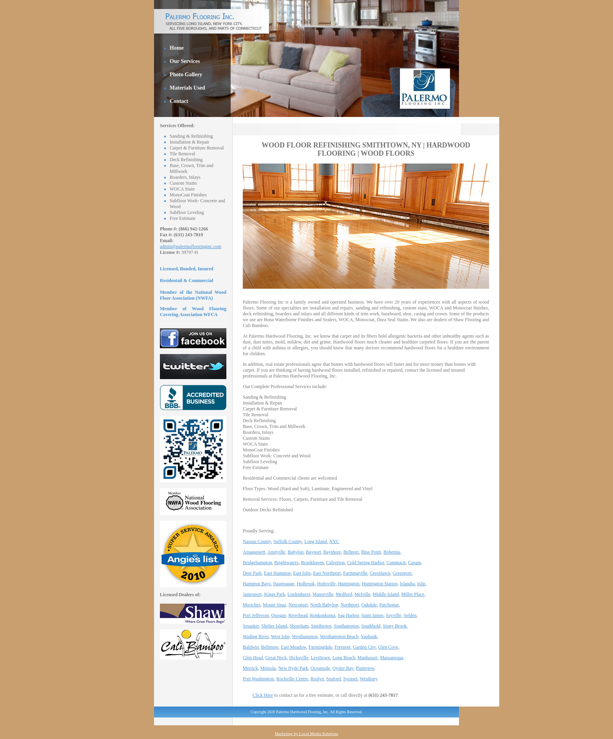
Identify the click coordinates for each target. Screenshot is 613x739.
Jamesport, (253, 594)
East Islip (302, 573)
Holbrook (306, 583)
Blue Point (371, 552)
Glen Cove (388, 647)
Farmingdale (320, 647)
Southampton (346, 626)
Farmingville (355, 573)
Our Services (185, 61)
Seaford (333, 678)
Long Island (316, 541)
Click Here (263, 695)
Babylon (296, 552)
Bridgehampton (257, 562)
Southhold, (371, 626)
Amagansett (254, 552)
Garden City (364, 647)
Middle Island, (386, 594)
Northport (350, 605)
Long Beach (343, 657)
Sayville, (394, 615)
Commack (396, 562)
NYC (334, 541)
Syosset (350, 678)
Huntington (349, 583)
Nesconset (298, 605)
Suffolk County (287, 541)
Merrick (250, 668)
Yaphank (369, 636)
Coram (414, 562)
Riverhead (298, 615)
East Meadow (293, 647)
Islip (421, 583)
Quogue (278, 615)
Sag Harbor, (349, 615)
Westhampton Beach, (340, 636)
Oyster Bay (342, 668)
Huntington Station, (380, 583)
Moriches (251, 605)
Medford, (344, 594)
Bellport (350, 552)
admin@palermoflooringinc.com (190, 246)
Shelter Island (274, 626)
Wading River (256, 636)
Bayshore (332, 552)
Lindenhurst (298, 594)
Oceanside (320, 668)
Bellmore (270, 647)
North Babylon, (324, 605)
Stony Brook (395, 626)
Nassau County (257, 541)
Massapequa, (392, 657)
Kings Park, (275, 594)
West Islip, (281, 636)
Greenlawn (380, 573)
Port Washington (258, 678)
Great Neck (276, 657)
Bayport (313, 552)
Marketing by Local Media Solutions (307, 733)
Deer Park (252, 573)
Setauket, (251, 626)
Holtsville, (327, 583)
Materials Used (187, 88)
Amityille (276, 552)
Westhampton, (305, 636)
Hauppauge (284, 583)
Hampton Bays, (257, 583)
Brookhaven (312, 562)
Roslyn (317, 678)
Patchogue (389, 605)
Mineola (268, 668)
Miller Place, (413, 594)
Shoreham (299, 626)
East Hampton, (278, 573)
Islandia (407, 583)
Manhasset (368, 657)
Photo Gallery (186, 74)
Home (177, 48)
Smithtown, (322, 626)
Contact (179, 101)
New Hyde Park (293, 668)
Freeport (343, 647)
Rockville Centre (292, 678)
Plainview (365, 668)
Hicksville (298, 657)
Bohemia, (392, 552)
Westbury (369, 678)
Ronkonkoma (322, 615)
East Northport (327, 573)
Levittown (320, 657)
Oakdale (369, 605)
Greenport (402, 573)
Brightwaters (286, 562)
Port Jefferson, (256, 615)
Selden (410, 615)
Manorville (322, 594)
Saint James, (373, 615)
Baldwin (251, 647)
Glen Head (253, 657)
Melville (363, 594)
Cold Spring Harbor (365, 562)
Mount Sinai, (275, 605)
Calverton (335, 562)
